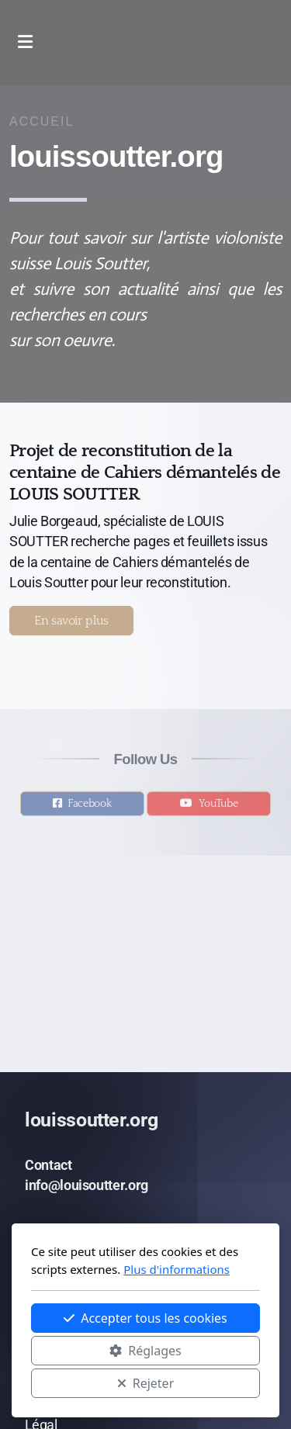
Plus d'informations (176, 1269)
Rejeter (146, 1383)
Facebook (89, 807)
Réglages (145, 1350)
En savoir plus (71, 621)
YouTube (218, 807)
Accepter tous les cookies (145, 1318)
